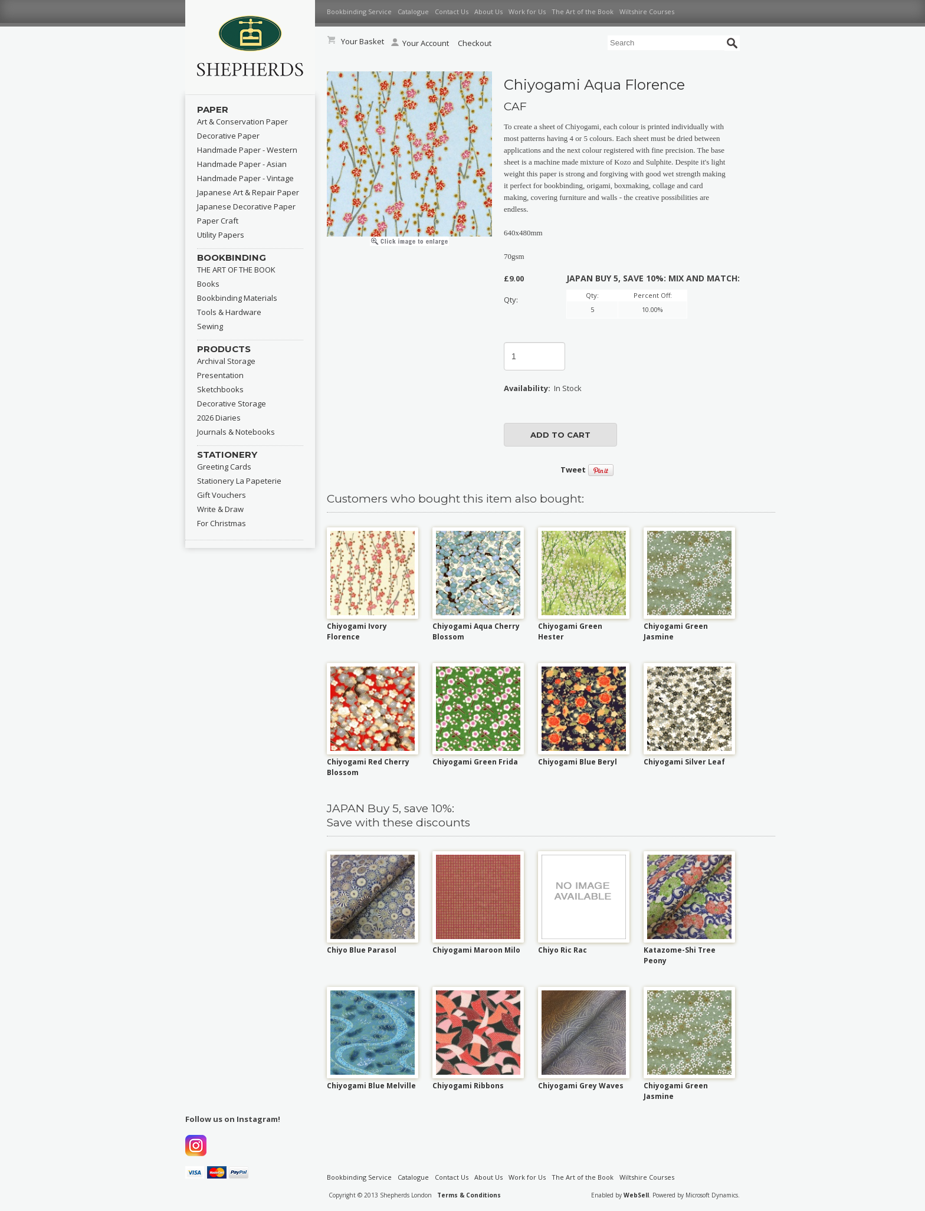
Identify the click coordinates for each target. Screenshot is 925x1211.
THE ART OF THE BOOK (236, 269)
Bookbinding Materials (237, 298)
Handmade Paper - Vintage (245, 178)
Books (208, 283)
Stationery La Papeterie (239, 480)
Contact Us (451, 11)
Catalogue (413, 11)
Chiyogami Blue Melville (371, 1086)
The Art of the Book (583, 11)
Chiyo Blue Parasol (361, 950)
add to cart (560, 434)
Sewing (210, 326)
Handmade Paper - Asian (242, 164)
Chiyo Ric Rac (562, 950)
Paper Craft (217, 220)
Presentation (220, 375)
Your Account (420, 43)
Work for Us (527, 11)
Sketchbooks (220, 389)
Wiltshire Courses (646, 11)
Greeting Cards (224, 466)
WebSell (636, 1195)
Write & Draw (220, 509)
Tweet (573, 469)
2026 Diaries (219, 417)
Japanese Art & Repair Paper (248, 192)
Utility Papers (220, 234)
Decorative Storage (231, 403)
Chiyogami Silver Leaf (684, 762)
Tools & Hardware (229, 312)
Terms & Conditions (469, 1195)
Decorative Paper (228, 135)
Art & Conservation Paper (242, 121)
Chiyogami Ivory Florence (357, 631)
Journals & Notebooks (236, 431)
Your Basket (362, 41)
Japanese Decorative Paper (246, 206)
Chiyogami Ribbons (468, 1086)
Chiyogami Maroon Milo (476, 950)
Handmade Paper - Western (247, 150)
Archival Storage (226, 361)
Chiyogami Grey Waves (581, 1086)
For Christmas (221, 523)
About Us (488, 11)
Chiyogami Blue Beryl (577, 762)
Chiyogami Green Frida (475, 762)
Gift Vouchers (221, 495)
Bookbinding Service (359, 11)
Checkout (474, 43)
